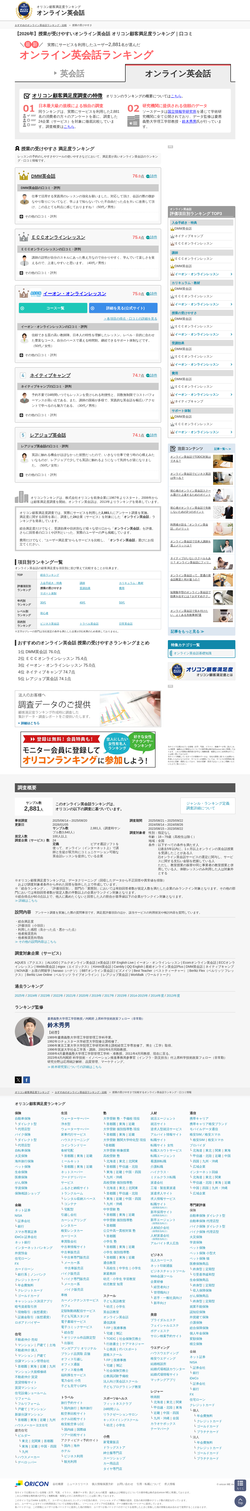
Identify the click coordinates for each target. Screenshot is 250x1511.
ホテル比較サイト (73, 1419)
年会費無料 (26, 1285)
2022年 (58, 995)
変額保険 (196, 1338)
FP (108, 1328)
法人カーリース (162, 1260)
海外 (77, 1445)
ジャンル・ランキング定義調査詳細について (208, 805)
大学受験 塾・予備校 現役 (121, 1118)
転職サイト (158, 1140)
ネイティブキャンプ (50, 375)
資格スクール (112, 1354)
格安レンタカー (72, 1230)
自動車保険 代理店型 (204, 1221)
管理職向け (161, 1292)
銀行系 (22, 1274)
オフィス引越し (72, 1359)
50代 (122, 602)
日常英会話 (126, 623)
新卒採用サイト (162, 1213)
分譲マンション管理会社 (32, 1361)
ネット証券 (23, 1210)
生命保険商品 (199, 1280)
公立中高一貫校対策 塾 (119, 1230)
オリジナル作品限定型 (80, 1337)
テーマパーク (160, 1429)
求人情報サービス (163, 1198)
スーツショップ (114, 1458)
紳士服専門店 (112, 1453)
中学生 (123, 1268)
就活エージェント (163, 1118)
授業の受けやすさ (184, 313)
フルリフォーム (29, 1403)
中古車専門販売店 (76, 1257)
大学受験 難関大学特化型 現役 (124, 1140)
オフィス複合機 (72, 1369)
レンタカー (69, 1225)
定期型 (210, 1269)
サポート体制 (48, 593)
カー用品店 (111, 1463)
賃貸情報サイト (26, 1382)
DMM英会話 (43, 176)
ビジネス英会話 (49, 623)
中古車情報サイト (73, 1247)
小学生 (136, 1268)
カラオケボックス (163, 1423)
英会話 (72, 73)
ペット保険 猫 (199, 1258)
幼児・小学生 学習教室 (119, 1279)
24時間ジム (111, 1409)
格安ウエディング (163, 1358)
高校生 (111, 1268)
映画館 (155, 1397)
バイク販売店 (70, 1273)
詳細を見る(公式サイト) (125, 308)
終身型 (197, 1269)
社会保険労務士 (130, 1338)
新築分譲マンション (29, 1414)
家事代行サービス (73, 1134)
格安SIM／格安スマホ (205, 1134)
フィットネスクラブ (117, 1403)
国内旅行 (70, 1408)
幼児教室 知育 (113, 1284)
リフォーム (23, 1398)
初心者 (44, 613)
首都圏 (22, 1366)
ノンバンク (38, 1274)
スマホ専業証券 (26, 1232)
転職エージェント (163, 1156)
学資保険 (21, 1188)
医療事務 (120, 1328)
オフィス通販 (70, 1364)
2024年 (32, 995)
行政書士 (112, 1344)
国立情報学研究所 (182, 111)
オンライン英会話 (115, 1317)
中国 (227, 1156)
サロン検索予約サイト (166, 1336)
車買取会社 (69, 1241)
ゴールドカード (29, 1296)
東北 (25, 1441)
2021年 (71, 995)
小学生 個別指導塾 (116, 1252)
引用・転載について (149, 1484)
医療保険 (21, 1177)
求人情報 (169, 1484)
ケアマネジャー (133, 1344)
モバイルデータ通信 (204, 1129)
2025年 (20, 995)
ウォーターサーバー (75, 1118)
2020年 (84, 995)
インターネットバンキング (34, 1247)
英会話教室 (111, 1312)
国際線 (81, 1429)
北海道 (111, 1161)
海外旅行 (86, 1408)
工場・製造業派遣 (163, 1188)
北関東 (36, 1441)
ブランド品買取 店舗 (75, 1354)
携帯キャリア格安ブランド (208, 1124)
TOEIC (111, 1338)
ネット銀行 (23, 1242)
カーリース (69, 1236)
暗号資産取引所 (26, 1306)
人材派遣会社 (160, 1237)
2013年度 (173, 995)
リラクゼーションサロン (120, 1414)
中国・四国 (48, 1446)
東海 (33, 1366)
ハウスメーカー (29, 1457)
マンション (26, 1345)
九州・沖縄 (114, 1177)
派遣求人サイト (162, 1193)
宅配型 (69, 1209)
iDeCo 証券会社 (26, 1237)
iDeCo (194, 1378)
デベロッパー (27, 1462)
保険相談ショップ (27, 1193)
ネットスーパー (72, 1172)
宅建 (109, 1333)
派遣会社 (157, 1182)
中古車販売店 (70, 1252)
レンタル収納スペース (80, 1198)
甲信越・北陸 (128, 1166)
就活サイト (158, 1124)
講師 (82, 583)
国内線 (69, 1429)
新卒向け (160, 1303)
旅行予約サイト (72, 1402)
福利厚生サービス (73, 1375)
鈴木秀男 (189, 121)
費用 (121, 588)
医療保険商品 (199, 1263)
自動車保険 (23, 1118)
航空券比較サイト (73, 1413)
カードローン (24, 1269)
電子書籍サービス (73, 1321)
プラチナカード (208, 1431)
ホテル (65, 1451)
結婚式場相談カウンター (168, 1369)
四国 (196, 1161)
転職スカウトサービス (166, 1150)
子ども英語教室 (114, 1301)
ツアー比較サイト (73, 1435)
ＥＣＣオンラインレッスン (58, 237)
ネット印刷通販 (162, 1265)
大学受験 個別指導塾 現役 (121, 1129)
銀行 (21, 1226)
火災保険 (21, 1156)
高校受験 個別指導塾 (118, 1182)
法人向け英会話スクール (120, 1381)
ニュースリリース (77, 1484)
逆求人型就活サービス (166, 1129)
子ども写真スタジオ (75, 1316)
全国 (176, 1418)
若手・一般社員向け (168, 1298)
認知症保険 (197, 1312)
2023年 (45, 995)
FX (17, 1263)
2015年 (122, 995)
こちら (176, 96)
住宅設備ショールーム (30, 1393)
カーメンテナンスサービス (80, 1300)
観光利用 (70, 1461)
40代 (82, 602)
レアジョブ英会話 (48, 435)
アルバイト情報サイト (166, 1134)
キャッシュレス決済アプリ (34, 1301)
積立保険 (196, 1344)
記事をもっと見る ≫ (187, 631)
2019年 (96, 995)
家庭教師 (109, 1273)
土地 (52, 1345)
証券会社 (24, 1221)
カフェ (65, 1305)
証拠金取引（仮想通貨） (35, 1317)
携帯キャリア (199, 1118)
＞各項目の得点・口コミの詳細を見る (130, 318)
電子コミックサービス (76, 1327)
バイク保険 (23, 1134)
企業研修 (157, 1281)
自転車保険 (23, 1150)
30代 (43, 602)
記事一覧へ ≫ (222, 448)
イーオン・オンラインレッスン (74, 293)
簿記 (119, 1333)
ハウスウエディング (165, 1353)
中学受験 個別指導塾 (118, 1220)
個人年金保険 (199, 1333)
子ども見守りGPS (74, 1386)
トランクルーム (72, 1193)
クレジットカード (27, 1280)
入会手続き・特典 (51, 583)
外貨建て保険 (199, 1317)
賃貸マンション (26, 1387)
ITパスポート (128, 1349)
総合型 (69, 1332)
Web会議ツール (162, 1276)
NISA (18, 1215)
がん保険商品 (199, 1296)
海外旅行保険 (24, 1161)
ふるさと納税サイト (75, 1188)
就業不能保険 (199, 1306)
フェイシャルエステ (165, 1325)
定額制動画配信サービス (78, 1311)
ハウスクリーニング (75, 1140)
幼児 (109, 1306)
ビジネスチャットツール (168, 1271)
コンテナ (70, 1204)
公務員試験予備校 (115, 1376)
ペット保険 (23, 1166)
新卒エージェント (163, 1221)
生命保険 (21, 1172)
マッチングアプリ (163, 1380)
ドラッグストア (114, 1447)
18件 (151, 176)
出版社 (69, 1343)
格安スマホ (216, 1140)
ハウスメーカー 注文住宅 (31, 1425)
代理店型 (24, 1129)
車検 (64, 1295)
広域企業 (199, 1166)
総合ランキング (49, 575)
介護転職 (157, 1166)
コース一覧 (55, 308)
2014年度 (157, 995)
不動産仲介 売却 (26, 1339)
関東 (179, 1402)
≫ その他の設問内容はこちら (36, 941)
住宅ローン (23, 1258)
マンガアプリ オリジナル (79, 1348)
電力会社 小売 (71, 1380)
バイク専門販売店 (76, 1279)
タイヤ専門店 (112, 1469)
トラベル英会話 (89, 623)
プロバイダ (197, 1145)
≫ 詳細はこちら (26, 900)
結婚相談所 (158, 1364)
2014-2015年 (139, 995)
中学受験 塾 (111, 1209)
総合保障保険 (199, 1328)
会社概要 (58, 1484)
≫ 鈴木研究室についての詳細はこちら (74, 1067)
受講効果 (85, 588)
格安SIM (199, 1140)
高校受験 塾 (111, 1156)
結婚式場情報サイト (165, 1374)
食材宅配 (67, 1150)
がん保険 (21, 1182)
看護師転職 (158, 1161)
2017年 (109, 995)
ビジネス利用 (73, 1456)
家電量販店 (111, 1442)
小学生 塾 (110, 1241)
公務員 (111, 1349)
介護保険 (196, 1322)
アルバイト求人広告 (165, 1243)
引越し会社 (69, 1214)
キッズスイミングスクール (120, 1420)
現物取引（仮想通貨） (33, 1312)
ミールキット (70, 1161)
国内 (67, 1445)
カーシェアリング (73, 1220)
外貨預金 (21, 1253)
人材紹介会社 (160, 1229)
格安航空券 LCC (72, 1424)
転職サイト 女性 (162, 1145)
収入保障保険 (202, 1290)
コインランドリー (73, 1145)
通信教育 (109, 1263)
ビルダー (24, 1435)
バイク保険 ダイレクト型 (207, 1226)
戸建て (41, 1345)
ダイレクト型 (27, 1124)
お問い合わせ (125, 1484)
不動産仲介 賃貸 (26, 1377)
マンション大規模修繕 (30, 1371)
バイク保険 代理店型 (204, 1232)
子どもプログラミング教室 (122, 1387)
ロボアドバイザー (27, 1322)
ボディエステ (160, 1331)
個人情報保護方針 (102, 1484)
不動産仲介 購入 (26, 1350)
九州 (52, 1366)
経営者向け (161, 1287)
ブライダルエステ (163, 1320)
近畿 (43, 1366)
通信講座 (109, 1322)
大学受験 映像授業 (116, 1150)
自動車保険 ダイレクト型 (207, 1215)
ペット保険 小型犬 (203, 1253)
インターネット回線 (204, 1172)
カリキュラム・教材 (131, 583)
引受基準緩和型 (204, 1274)
